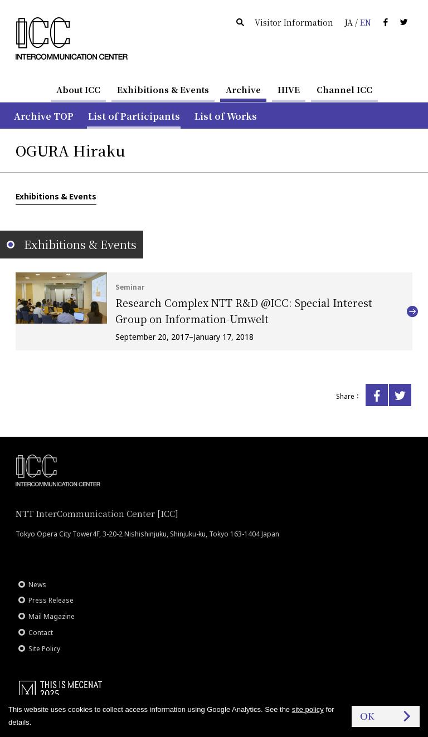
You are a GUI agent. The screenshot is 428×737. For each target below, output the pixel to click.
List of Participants (134, 116)
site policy (308, 709)
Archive (243, 89)
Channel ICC (344, 89)
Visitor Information (294, 22)
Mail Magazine (51, 616)
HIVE (289, 89)
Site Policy (44, 648)
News (37, 584)
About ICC (78, 89)
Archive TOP (44, 116)
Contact (40, 632)
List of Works (225, 116)
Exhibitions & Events (163, 89)
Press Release (51, 600)
